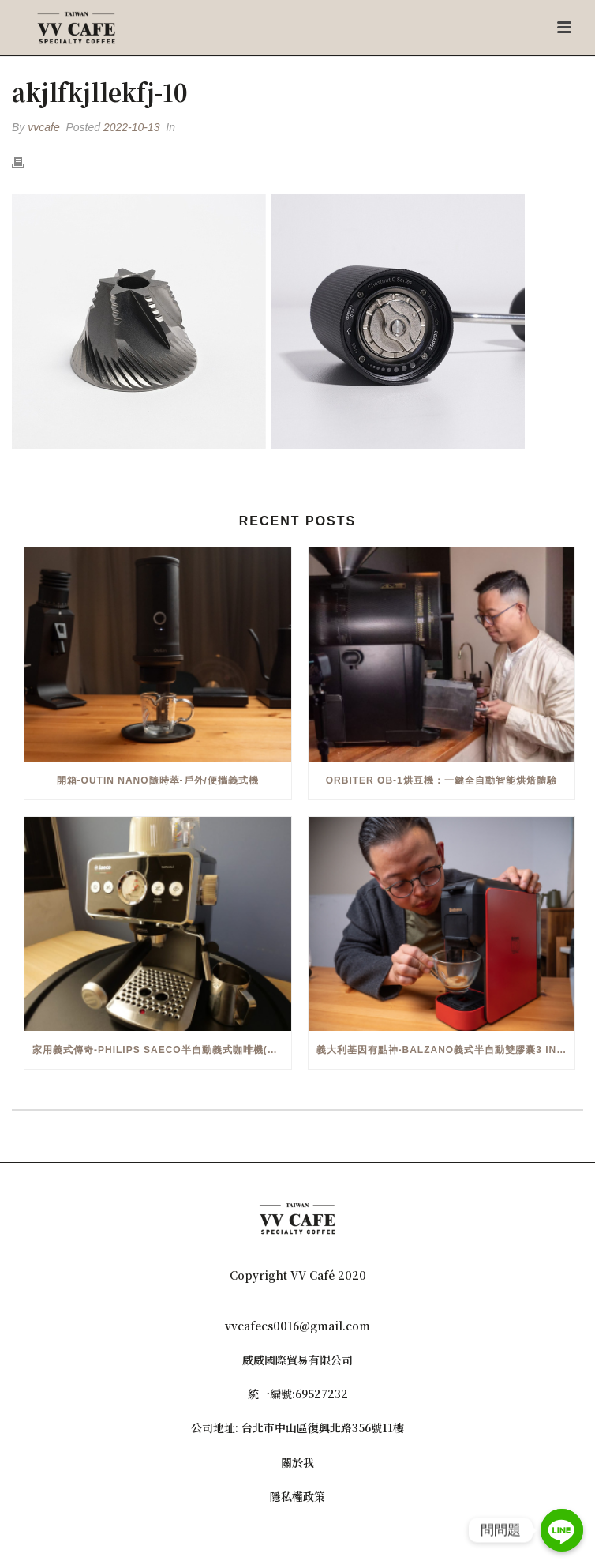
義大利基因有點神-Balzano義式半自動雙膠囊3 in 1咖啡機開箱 (445, 1049)
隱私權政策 (297, 1496)
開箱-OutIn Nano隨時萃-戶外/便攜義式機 (158, 780)
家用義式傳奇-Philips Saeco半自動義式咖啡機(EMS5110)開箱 (161, 1049)
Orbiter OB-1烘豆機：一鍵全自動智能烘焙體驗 (441, 780)
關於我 (297, 1462)
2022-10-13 (131, 127)
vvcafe (43, 127)
